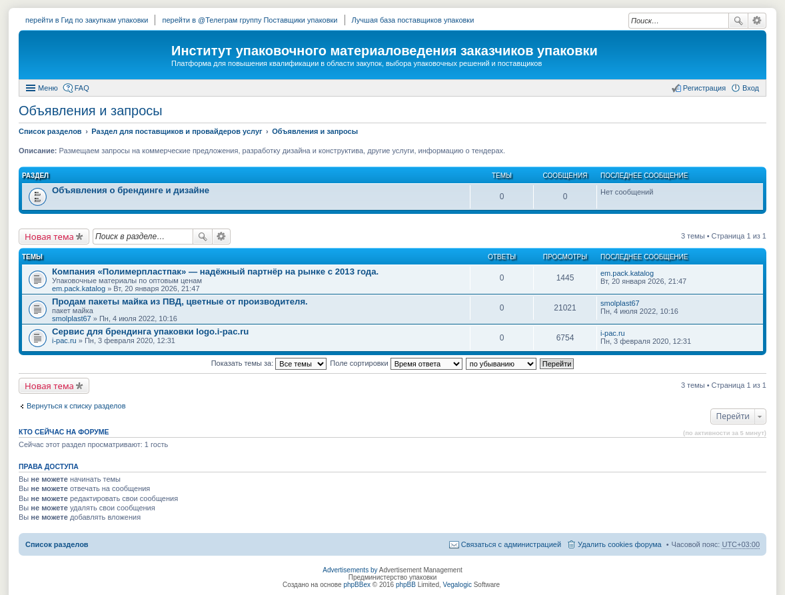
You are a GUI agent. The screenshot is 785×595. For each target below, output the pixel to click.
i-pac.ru (64, 340)
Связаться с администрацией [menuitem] (511, 544)
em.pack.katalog (78, 289)
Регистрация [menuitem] (704, 88)
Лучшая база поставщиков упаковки (413, 20)
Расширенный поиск (757, 21)
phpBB (406, 584)
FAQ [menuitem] (82, 88)
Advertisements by (350, 570)
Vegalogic (457, 584)
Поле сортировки (396, 363)
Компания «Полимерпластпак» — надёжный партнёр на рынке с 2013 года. (215, 272)
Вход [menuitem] (750, 88)
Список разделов (57, 544)
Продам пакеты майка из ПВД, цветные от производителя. (180, 301)
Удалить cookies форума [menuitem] (620, 544)
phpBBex (357, 584)
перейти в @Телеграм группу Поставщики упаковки (249, 20)
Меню (48, 88)
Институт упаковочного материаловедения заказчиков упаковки (384, 50)
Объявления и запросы (91, 110)
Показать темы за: (269, 363)
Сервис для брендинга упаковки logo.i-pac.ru (150, 331)
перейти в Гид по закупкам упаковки (86, 20)
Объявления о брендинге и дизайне (130, 190)
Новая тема (49, 237)
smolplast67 (71, 318)
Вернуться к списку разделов (76, 406)
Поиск (738, 21)
